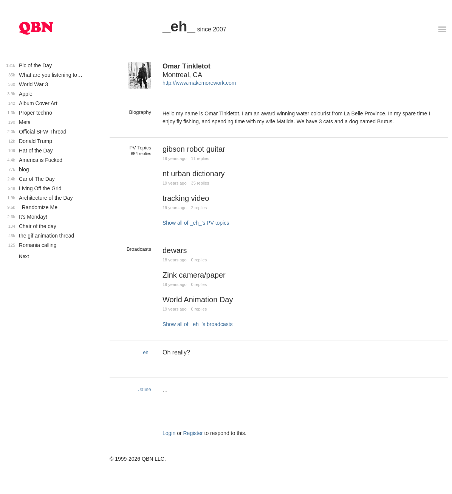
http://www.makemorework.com (199, 83)
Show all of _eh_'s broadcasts (198, 324)
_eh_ (179, 26)
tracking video (186, 198)
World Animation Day (198, 299)
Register (193, 433)
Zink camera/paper (194, 275)
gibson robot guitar (194, 149)
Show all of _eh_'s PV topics (196, 223)
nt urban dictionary (194, 173)
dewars (175, 250)
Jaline (144, 389)
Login (169, 433)
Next (24, 256)
